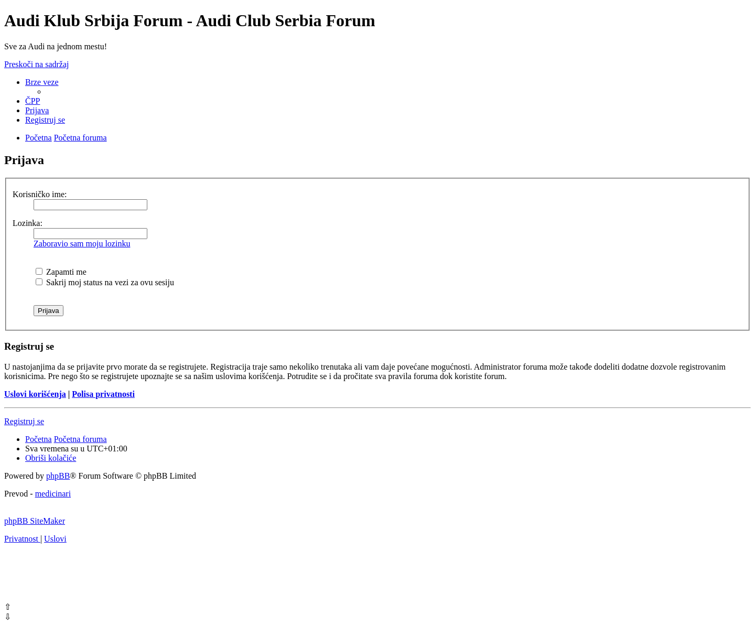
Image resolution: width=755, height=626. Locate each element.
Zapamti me (61, 271)
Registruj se (24, 421)
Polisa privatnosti (103, 394)
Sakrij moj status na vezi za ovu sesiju (105, 282)
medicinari (53, 493)
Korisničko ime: (40, 194)
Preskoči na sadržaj (36, 64)
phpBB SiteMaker (34, 520)
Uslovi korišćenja (35, 394)
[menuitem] (32, 100)
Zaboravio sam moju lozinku (82, 243)
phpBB (58, 475)
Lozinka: (27, 223)
